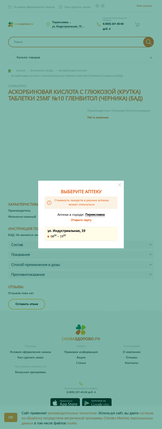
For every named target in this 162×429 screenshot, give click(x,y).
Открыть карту (81, 220)
